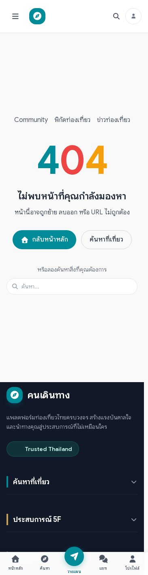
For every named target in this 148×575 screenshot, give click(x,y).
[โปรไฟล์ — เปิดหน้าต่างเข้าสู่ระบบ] (132, 562)
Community (31, 120)
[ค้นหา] (116, 16)
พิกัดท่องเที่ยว (72, 120)
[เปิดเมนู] (15, 16)
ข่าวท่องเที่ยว (113, 120)
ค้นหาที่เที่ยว (106, 239)
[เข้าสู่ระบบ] (133, 16)
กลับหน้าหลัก (44, 239)
